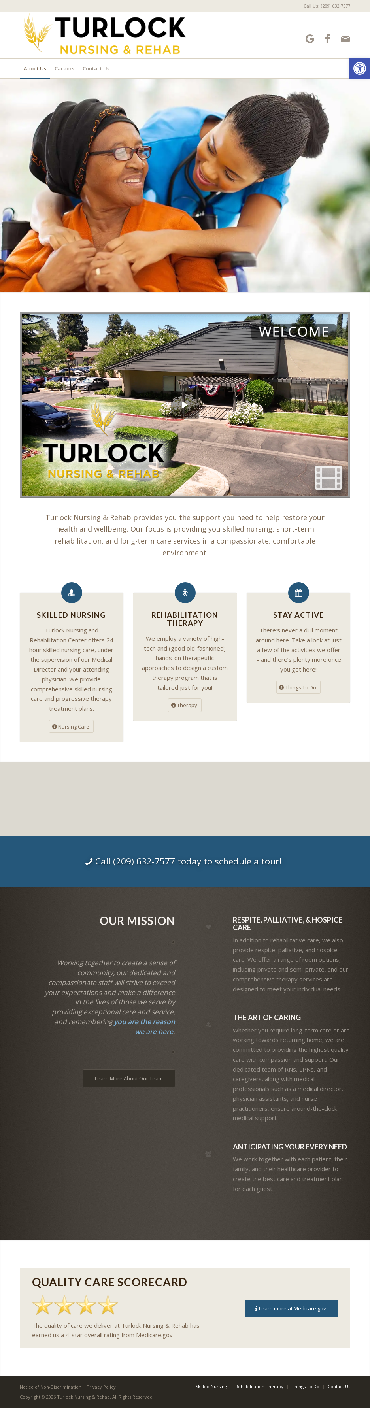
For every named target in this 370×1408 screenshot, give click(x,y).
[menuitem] (325, 6)
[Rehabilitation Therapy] (185, 592)
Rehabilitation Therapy (184, 619)
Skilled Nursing (71, 614)
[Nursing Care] (71, 726)
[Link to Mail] (345, 38)
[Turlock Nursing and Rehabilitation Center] (104, 35)
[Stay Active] (298, 592)
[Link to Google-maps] (310, 38)
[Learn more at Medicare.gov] (291, 1308)
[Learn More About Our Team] (129, 1078)
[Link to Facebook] (327, 38)
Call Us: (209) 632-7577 (327, 6)
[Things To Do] (298, 687)
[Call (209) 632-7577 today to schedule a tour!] (185, 861)
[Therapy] (185, 705)
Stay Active (298, 614)
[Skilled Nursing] (71, 592)
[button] (359, 68)
